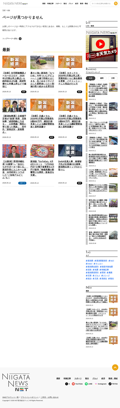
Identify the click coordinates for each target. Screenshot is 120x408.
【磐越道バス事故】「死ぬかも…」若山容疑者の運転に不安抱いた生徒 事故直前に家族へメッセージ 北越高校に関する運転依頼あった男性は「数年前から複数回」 (98, 109)
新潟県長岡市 (93, 272)
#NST (90, 264)
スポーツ (58, 3)
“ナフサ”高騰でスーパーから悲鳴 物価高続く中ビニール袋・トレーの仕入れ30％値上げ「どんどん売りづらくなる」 (98, 173)
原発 (89, 269)
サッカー (99, 264)
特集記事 (50, 3)
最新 (43, 3)
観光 (65, 3)
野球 (103, 272)
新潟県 (90, 261)
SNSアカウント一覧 (10, 397)
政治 (89, 278)
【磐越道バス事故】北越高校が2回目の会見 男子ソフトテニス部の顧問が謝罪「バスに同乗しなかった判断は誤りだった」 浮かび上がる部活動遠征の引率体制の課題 (98, 90)
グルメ (71, 3)
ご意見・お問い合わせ (50, 397)
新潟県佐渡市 (93, 267)
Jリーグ (106, 275)
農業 (110, 272)
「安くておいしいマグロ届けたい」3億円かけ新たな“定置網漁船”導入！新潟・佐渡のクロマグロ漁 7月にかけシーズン (98, 126)
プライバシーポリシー (30, 397)
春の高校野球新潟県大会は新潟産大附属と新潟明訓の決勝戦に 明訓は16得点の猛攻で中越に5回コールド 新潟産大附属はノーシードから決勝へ (98, 220)
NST (112, 261)
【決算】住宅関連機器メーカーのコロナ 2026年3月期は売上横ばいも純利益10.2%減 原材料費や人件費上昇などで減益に (97, 299)
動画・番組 (84, 3)
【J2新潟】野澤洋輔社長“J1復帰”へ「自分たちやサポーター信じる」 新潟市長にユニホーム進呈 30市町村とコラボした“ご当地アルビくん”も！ (15, 169)
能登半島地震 (107, 267)
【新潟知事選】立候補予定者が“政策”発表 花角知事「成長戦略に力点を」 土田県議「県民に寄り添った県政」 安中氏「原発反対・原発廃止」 (14, 124)
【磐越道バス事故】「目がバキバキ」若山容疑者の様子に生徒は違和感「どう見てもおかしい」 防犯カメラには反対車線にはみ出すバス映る (98, 142)
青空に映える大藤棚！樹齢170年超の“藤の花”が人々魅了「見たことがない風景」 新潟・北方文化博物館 (98, 204)
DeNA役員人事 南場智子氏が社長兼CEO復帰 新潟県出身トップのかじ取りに (70, 165)
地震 (96, 269)
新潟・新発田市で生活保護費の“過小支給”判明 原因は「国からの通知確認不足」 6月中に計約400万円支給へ (98, 236)
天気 (96, 278)
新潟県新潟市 (101, 261)
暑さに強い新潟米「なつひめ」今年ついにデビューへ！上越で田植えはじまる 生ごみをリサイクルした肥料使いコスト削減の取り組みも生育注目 (97, 326)
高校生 (104, 278)
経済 (76, 3)
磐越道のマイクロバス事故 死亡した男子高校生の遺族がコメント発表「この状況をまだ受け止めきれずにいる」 (99, 189)
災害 (89, 275)
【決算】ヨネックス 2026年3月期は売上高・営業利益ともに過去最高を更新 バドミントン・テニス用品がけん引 (70, 78)
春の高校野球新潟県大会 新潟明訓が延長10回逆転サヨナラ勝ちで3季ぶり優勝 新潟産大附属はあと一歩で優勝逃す (98, 158)
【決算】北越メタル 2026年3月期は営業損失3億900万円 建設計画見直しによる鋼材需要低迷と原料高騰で (42, 121)
